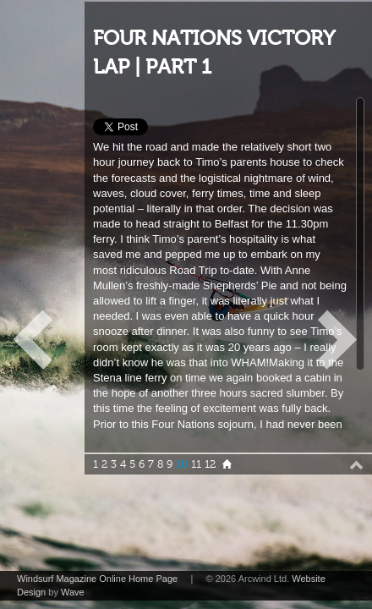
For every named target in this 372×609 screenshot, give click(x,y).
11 (196, 464)
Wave (73, 592)
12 (210, 464)
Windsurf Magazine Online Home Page (97, 578)
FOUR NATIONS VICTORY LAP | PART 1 (214, 53)
